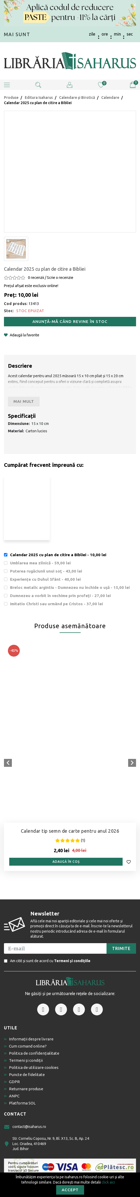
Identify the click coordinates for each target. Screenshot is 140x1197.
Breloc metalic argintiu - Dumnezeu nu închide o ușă (70, 587)
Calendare (110, 97)
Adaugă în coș (66, 861)
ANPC (12, 1096)
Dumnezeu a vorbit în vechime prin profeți (60, 595)
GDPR (12, 1081)
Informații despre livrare (29, 1039)
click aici (108, 1182)
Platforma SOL (20, 1103)
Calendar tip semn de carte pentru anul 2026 (70, 830)
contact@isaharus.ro (25, 1126)
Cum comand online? (25, 1046)
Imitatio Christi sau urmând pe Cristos (56, 604)
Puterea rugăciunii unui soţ (46, 571)
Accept (70, 1190)
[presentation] (8, 763)
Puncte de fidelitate (24, 1074)
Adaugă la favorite (21, 335)
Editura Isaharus (39, 97)
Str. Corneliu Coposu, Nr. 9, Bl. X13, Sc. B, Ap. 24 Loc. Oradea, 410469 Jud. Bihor (46, 1143)
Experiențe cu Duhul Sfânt (45, 579)
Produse (11, 97)
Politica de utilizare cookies (31, 1067)
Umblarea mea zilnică (40, 563)
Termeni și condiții (23, 1060)
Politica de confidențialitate (31, 1053)
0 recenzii (36, 277)
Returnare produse (23, 1089)
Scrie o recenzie (60, 277)
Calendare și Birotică (77, 97)
